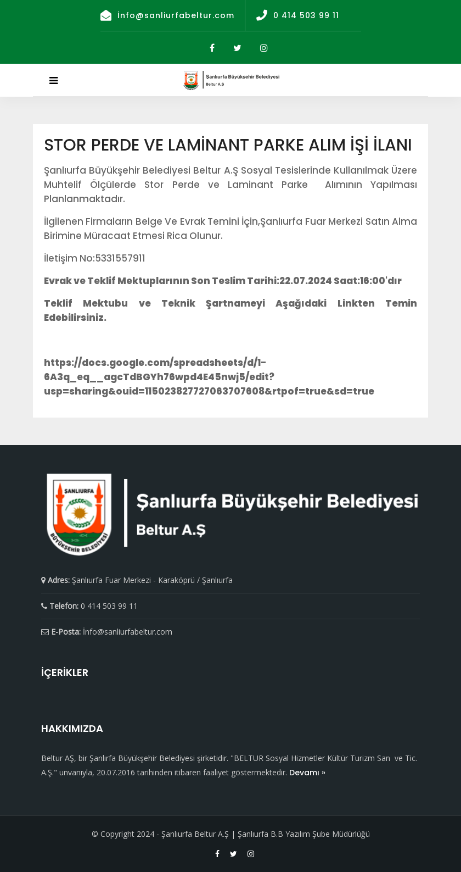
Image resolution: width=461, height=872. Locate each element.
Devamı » (307, 772)
